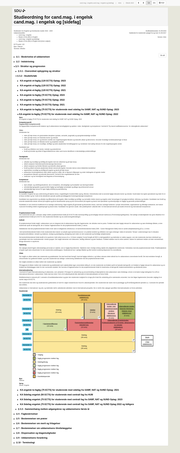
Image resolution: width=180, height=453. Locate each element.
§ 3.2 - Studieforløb (26, 76)
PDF (161, 3)
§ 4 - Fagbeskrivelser (26, 414)
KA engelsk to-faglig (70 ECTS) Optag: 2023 (41, 95)
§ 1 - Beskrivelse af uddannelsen (32, 57)
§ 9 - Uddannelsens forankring (30, 438)
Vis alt (162, 55)
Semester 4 (27, 309)
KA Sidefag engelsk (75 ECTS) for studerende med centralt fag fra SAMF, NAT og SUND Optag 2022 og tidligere (75, 404)
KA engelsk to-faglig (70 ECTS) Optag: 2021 (41, 105)
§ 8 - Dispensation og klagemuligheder (35, 433)
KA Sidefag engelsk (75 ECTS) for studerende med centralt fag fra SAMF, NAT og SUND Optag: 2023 (69, 399)
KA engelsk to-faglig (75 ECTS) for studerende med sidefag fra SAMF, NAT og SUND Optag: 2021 (68, 390)
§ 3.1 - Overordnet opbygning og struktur (38, 71)
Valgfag (92, 310)
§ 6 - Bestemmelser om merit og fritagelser (37, 423)
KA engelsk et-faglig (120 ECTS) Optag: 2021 (41, 90)
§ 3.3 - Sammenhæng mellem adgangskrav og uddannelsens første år (53, 409)
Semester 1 (27, 345)
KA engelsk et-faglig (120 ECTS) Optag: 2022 (41, 85)
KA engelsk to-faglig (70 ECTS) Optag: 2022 (41, 100)
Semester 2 (27, 334)
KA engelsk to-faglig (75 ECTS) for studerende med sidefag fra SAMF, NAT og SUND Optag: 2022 (67, 114)
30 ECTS (27, 300)
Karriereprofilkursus (51, 324)
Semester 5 (27, 295)
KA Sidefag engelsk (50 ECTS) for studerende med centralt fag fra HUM (55, 395)
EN (154, 3)
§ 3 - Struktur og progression (29, 66)
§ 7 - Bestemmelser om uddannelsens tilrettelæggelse (43, 428)
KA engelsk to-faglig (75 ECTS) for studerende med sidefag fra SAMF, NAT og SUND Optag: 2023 (68, 109)
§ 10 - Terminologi (24, 442)
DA (149, 3)
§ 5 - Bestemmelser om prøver (30, 419)
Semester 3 (27, 320)
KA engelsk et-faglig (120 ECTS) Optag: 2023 (41, 81)
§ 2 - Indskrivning (24, 62)
